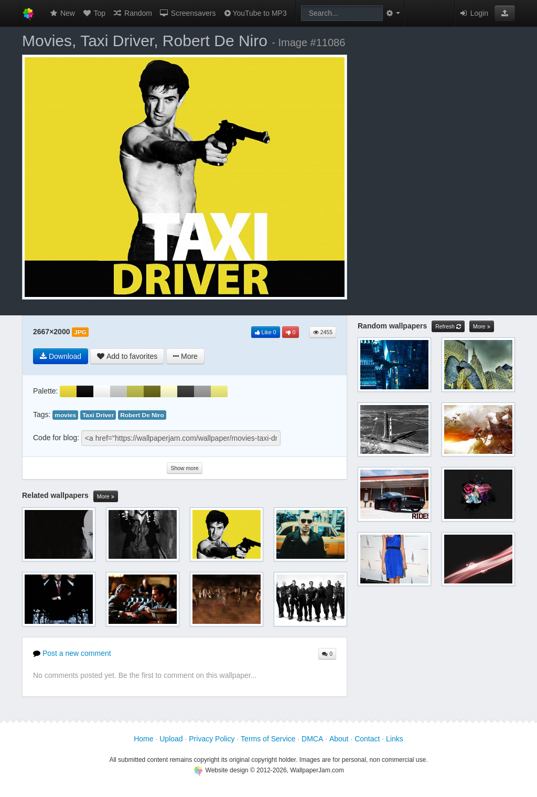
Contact (367, 739)
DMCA (312, 739)
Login (473, 13)
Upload (170, 739)
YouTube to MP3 (254, 13)
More (105, 496)
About (339, 739)
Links (394, 739)
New (62, 13)
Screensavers (187, 13)
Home (143, 739)
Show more (184, 468)
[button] (505, 13)
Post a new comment (72, 653)
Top (93, 13)
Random (132, 13)
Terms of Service (268, 739)
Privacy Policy (211, 739)
